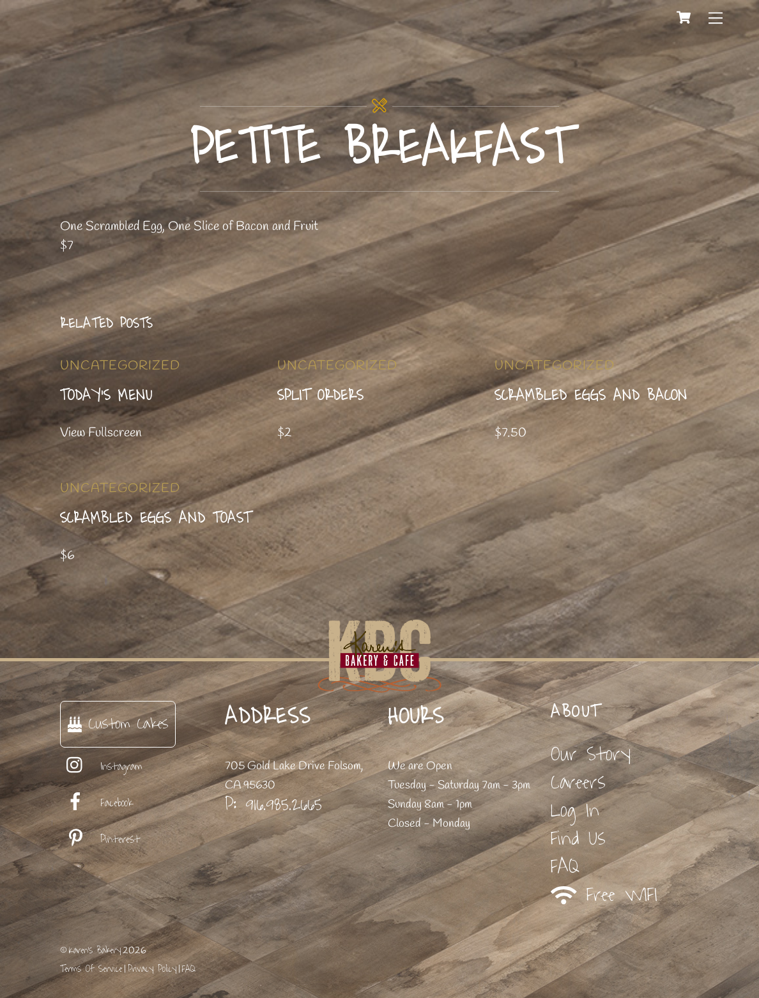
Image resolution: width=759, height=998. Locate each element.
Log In (575, 810)
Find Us (578, 839)
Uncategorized (120, 365)
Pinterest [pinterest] (100, 839)
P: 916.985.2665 (273, 804)
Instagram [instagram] (101, 766)
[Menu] (715, 17)
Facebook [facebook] (96, 803)
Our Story (591, 754)
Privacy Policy (152, 969)
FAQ (565, 867)
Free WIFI (604, 895)
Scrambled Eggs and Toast (155, 518)
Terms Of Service (91, 969)
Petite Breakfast (380, 148)
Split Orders (320, 395)
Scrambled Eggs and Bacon (590, 395)
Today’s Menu (106, 395)
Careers (578, 782)
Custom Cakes (118, 723)
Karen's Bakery (95, 950)
